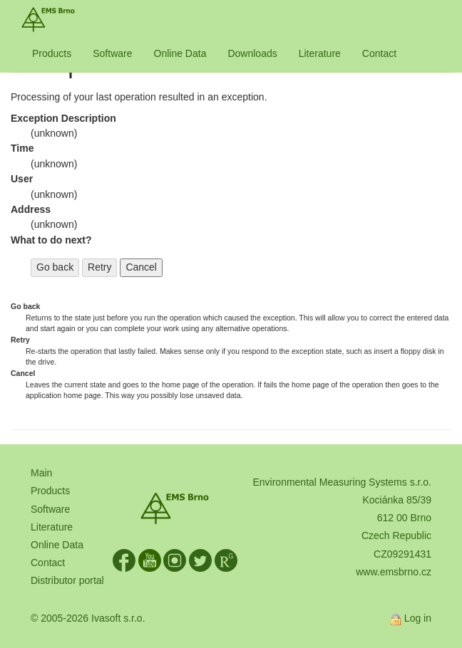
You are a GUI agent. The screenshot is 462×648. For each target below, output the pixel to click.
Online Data (180, 53)
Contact (379, 53)
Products (51, 53)
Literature (320, 53)
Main (41, 473)
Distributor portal (67, 580)
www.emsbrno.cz (393, 572)
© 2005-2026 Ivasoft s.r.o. (88, 618)
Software (112, 53)
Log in (417, 618)
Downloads (252, 53)
